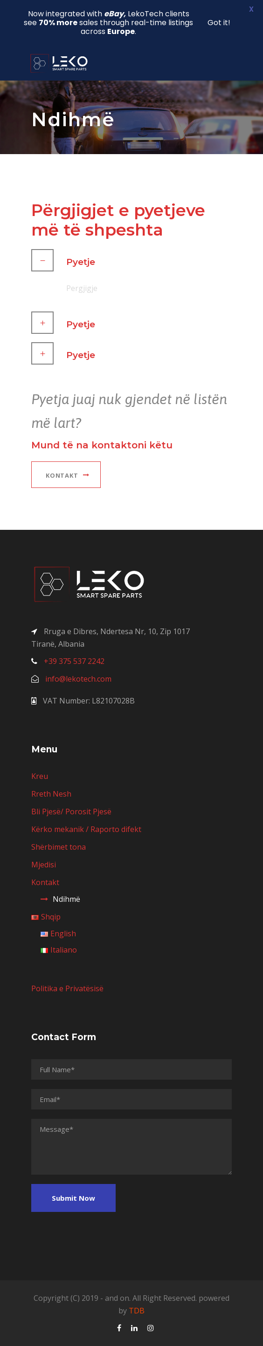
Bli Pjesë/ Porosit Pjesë (71, 811)
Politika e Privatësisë (67, 988)
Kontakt (45, 882)
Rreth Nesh (51, 794)
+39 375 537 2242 (74, 661)
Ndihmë (66, 899)
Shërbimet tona (58, 847)
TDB (137, 1310)
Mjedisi (43, 864)
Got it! (219, 22)
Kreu (39, 776)
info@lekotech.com (78, 679)
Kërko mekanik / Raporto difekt (86, 829)
